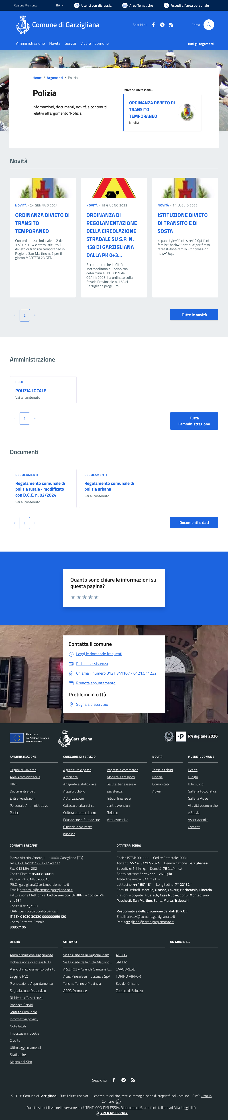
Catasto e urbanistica (78, 805)
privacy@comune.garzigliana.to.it (150, 916)
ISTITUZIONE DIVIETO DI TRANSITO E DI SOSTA (183, 223)
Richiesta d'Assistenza (26, 997)
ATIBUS (121, 955)
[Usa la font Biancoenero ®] (93, 5)
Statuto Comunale (23, 1012)
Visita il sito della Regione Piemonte (89, 955)
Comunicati (160, 784)
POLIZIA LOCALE (30, 390)
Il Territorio (195, 784)
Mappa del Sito (21, 1061)
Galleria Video (198, 798)
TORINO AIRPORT (129, 976)
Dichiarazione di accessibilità (30, 962)
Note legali (18, 1026)
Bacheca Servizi (21, 1004)
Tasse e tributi (162, 769)
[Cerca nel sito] (209, 24)
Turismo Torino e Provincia (82, 983)
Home (37, 77)
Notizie (157, 777)
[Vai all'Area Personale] (186, 5)
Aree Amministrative (25, 777)
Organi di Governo (23, 769)
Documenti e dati (194, 523)
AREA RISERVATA (111, 1113)
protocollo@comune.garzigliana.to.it (46, 889)
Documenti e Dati (22, 791)
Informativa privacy (24, 1019)
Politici (14, 812)
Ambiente (70, 777)
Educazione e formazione (81, 819)
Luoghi (193, 777)
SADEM (121, 962)
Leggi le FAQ (19, 976)
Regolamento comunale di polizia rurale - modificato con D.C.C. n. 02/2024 (40, 489)
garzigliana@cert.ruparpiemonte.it (44, 884)
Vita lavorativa (117, 819)
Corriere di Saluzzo (129, 990)
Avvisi (156, 791)
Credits (15, 1040)
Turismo (112, 812)
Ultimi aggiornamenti (25, 1047)
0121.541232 (26, 868)
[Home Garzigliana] (59, 25)
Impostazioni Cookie (24, 1033)
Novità (21, 205)
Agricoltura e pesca (77, 769)
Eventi (192, 769)
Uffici (20, 382)
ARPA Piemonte (75, 990)
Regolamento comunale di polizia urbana (109, 486)
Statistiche (18, 1054)
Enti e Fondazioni (22, 798)
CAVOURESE (125, 969)
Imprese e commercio (122, 769)
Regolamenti (26, 474)
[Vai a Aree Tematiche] (137, 5)
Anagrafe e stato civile (79, 784)
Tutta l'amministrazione (194, 421)
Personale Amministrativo (29, 805)
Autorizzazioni (73, 798)
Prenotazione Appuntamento (31, 983)
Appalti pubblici (74, 791)
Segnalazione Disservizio (28, 990)
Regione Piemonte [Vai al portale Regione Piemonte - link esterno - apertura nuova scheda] (25, 5)
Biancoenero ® (131, 1107)
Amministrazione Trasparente (31, 955)
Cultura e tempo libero (79, 812)
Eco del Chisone (127, 983)
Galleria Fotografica (202, 791)
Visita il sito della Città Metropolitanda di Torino (97, 962)
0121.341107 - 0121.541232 (37, 863)
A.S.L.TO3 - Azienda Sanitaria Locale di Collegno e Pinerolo (106, 969)
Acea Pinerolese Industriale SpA (86, 976)
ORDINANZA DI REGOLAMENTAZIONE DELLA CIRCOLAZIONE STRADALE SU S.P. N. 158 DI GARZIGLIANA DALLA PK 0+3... (111, 235)
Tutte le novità (194, 315)
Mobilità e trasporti (121, 777)
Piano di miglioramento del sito (32, 969)
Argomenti (55, 77)
